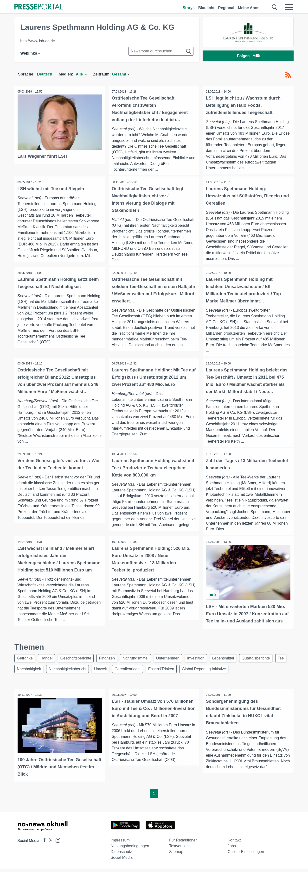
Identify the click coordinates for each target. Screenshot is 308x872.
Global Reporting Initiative (227, 672)
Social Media (122, 860)
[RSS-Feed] (288, 75)
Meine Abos (248, 8)
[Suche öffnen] (275, 7)
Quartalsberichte (268, 661)
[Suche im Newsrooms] (160, 51)
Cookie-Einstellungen (246, 855)
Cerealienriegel (148, 672)
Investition (205, 661)
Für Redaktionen (183, 843)
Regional (226, 8)
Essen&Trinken (183, 672)
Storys (189, 8)
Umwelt (119, 672)
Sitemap (176, 855)
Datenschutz (121, 855)
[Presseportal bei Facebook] (43, 843)
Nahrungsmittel (142, 661)
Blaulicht (206, 8)
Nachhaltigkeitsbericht (85, 672)
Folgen (248, 56)
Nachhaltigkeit (45, 672)
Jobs (232, 849)
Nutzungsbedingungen (130, 849)
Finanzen (112, 661)
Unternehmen (175, 661)
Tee (21, 672)
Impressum (120, 843)
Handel (49, 661)
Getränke (25, 661)
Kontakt (234, 843)
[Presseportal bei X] (49, 843)
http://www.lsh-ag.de (37, 41)
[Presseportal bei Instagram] (56, 843)
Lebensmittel (234, 661)
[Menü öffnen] (289, 7)
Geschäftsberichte (79, 661)
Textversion (179, 849)
